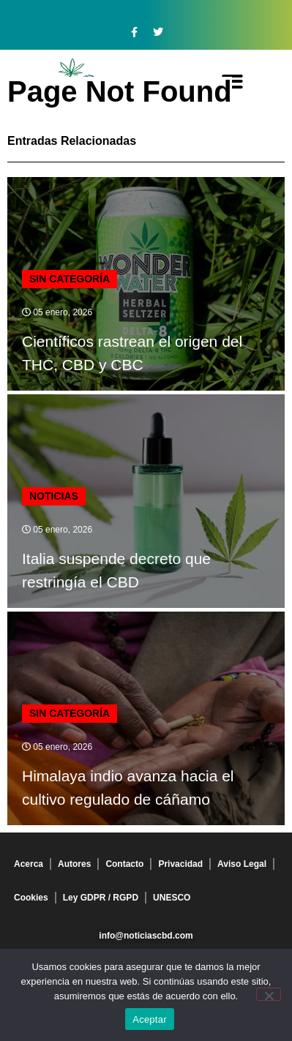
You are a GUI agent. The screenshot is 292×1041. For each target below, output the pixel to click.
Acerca (28, 864)
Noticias (53, 496)
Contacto (124, 864)
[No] (268, 994)
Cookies (31, 897)
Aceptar (149, 1019)
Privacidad (180, 864)
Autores (74, 864)
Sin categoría (69, 279)
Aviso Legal (241, 864)
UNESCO (171, 897)
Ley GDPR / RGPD (100, 897)
